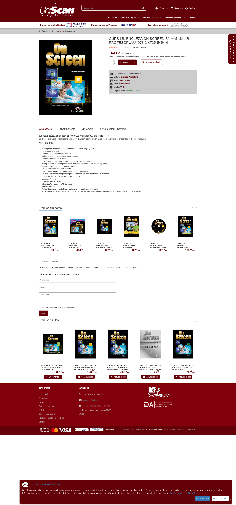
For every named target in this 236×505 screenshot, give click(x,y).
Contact (192, 18)
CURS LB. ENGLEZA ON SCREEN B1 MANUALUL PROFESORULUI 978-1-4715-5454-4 (185, 245)
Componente (67, 129)
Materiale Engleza (129, 18)
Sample (87, 129)
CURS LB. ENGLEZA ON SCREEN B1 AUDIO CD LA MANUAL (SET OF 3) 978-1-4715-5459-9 (104, 245)
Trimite (43, 313)
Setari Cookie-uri (220, 498)
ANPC (41, 410)
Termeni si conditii (46, 406)
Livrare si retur (45, 402)
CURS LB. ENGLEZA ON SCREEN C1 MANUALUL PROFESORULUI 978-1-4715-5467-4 (117, 367)
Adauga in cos (129, 62)
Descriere (45, 129)
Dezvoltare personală (169, 25)
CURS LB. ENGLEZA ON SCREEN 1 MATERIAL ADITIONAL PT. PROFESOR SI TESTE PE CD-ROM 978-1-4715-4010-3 (52, 367)
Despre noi (112, 18)
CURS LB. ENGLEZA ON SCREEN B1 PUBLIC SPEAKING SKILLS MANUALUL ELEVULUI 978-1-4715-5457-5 (131, 245)
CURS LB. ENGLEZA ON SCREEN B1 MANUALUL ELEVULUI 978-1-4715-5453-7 (49, 245)
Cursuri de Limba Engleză (63, 25)
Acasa (45, 31)
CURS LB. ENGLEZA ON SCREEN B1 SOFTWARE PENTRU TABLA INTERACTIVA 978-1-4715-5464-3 (76, 245)
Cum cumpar (44, 398)
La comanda (54, 377)
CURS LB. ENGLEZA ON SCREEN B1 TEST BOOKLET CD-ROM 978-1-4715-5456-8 (159, 245)
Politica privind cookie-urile (183, 493)
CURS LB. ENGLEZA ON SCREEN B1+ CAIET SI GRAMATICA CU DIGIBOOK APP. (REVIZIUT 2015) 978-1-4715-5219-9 (182, 367)
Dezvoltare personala (174, 18)
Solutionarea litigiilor (47, 414)
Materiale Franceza (151, 18)
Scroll (232, 501)
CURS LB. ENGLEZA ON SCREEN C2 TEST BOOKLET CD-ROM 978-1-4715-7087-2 (150, 367)
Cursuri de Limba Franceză (115, 25)
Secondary (56, 31)
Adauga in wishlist (153, 62)
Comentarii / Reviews (113, 129)
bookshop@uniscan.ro (92, 400)
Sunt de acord (202, 498)
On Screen (70, 31)
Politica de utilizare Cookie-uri (51, 418)
